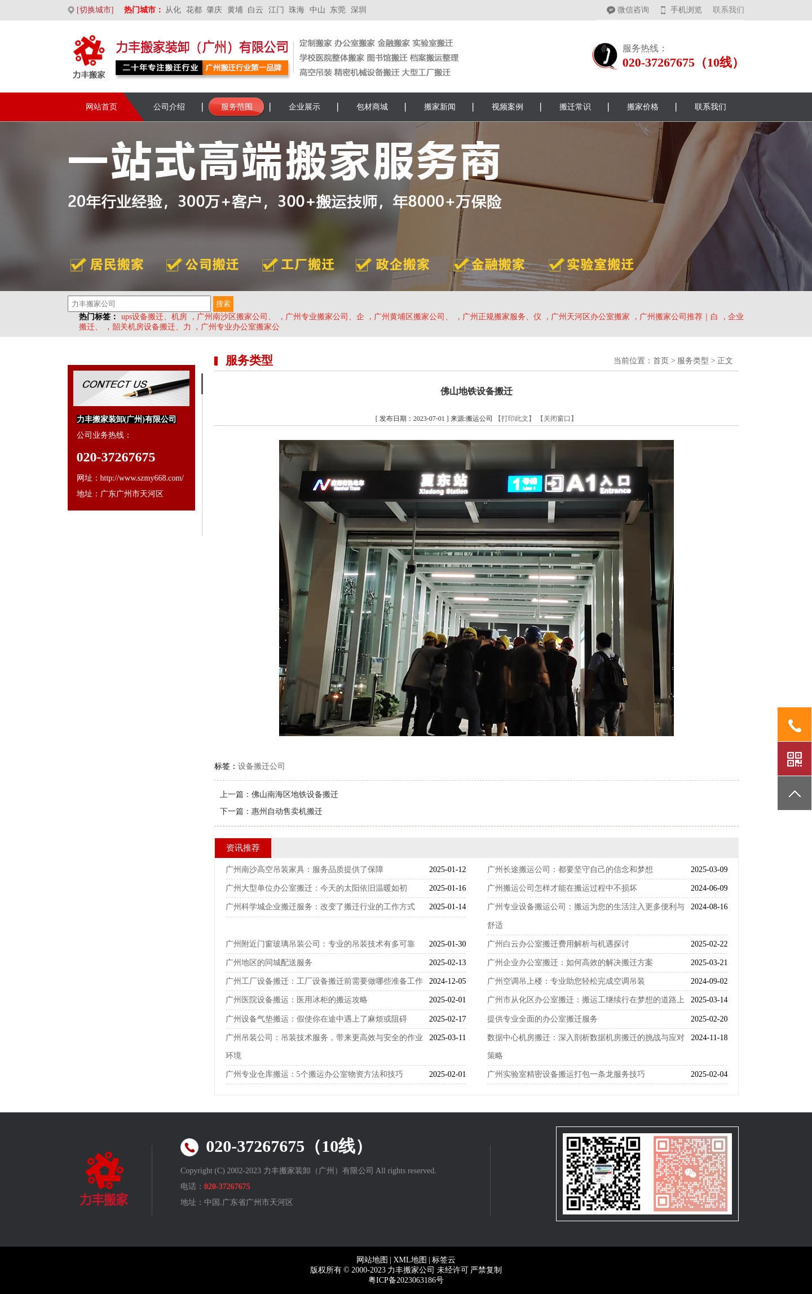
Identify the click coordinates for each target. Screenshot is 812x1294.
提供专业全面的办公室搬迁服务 (542, 1019)
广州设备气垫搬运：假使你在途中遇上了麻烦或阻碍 (316, 1019)
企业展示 (304, 107)
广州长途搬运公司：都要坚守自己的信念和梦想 (570, 869)
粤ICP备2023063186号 (406, 1280)
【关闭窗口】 (557, 418)
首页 (661, 360)
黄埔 (235, 10)
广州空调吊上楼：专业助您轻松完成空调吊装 (566, 981)
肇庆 (214, 10)
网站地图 (372, 1260)
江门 (276, 10)
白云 (255, 10)
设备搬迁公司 (261, 766)
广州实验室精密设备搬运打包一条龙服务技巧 (566, 1074)
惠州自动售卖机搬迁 (287, 811)
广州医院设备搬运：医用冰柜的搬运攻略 (297, 1000)
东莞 (338, 10)
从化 (173, 10)
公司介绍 (169, 107)
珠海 (296, 10)
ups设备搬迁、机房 (154, 317)
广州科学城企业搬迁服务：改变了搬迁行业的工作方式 (320, 907)
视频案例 (507, 107)
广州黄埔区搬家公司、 (413, 317)
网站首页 (101, 107)
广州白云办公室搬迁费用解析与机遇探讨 (558, 944)
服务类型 (693, 360)
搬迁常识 (575, 107)
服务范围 (237, 107)
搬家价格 (643, 107)
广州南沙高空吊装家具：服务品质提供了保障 (304, 869)
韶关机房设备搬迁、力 (151, 327)
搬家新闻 (440, 107)
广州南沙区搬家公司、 (236, 317)
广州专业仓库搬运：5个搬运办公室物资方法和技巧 (314, 1074)
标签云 (444, 1260)
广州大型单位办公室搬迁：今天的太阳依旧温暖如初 (316, 888)
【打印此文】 (515, 418)
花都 (194, 10)
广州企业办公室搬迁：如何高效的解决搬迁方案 (570, 962)
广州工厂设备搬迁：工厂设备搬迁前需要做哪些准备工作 (324, 981)
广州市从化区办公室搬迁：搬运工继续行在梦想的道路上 (586, 1000)
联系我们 (728, 10)
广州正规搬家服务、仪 (501, 317)
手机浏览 (686, 10)
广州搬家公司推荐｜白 (678, 317)
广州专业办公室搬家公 (240, 327)
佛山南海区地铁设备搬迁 (294, 794)
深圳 (359, 10)
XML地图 (409, 1260)
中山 (317, 10)
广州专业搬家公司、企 (324, 317)
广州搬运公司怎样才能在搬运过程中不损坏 (562, 888)
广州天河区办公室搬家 (590, 317)
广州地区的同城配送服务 (269, 962)
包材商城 (372, 107)
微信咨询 (633, 10)
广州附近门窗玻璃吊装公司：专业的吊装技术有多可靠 (320, 944)
